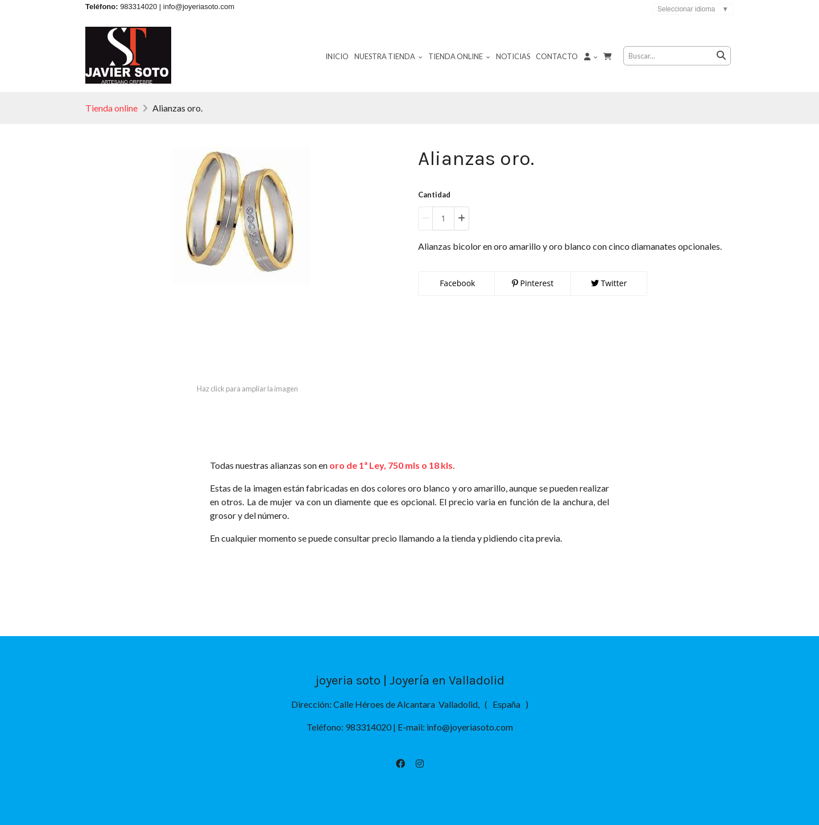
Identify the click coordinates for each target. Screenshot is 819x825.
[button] (591, 56)
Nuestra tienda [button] (388, 56)
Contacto (557, 56)
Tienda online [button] (459, 56)
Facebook (456, 283)
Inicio (337, 56)
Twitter (609, 283)
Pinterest (532, 283)
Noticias (513, 56)
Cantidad (434, 194)
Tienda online (111, 107)
